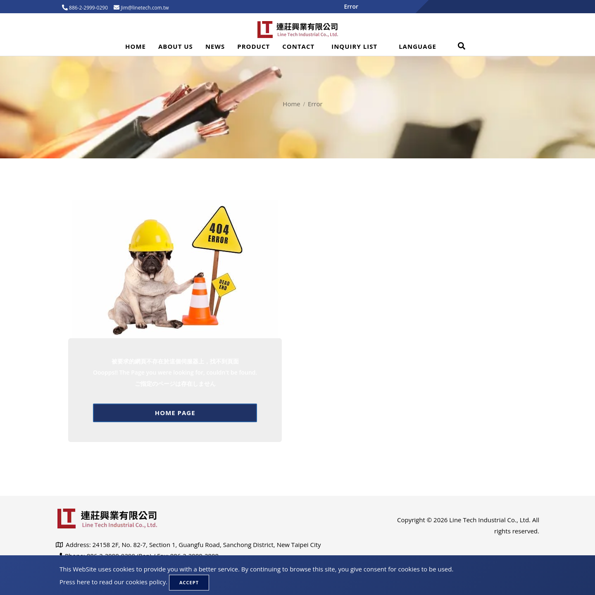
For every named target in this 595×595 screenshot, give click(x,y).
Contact (298, 46)
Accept (189, 582)
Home (135, 46)
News (215, 46)
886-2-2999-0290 (88, 7)
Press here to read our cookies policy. (113, 582)
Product (253, 46)
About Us (175, 46)
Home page (175, 413)
